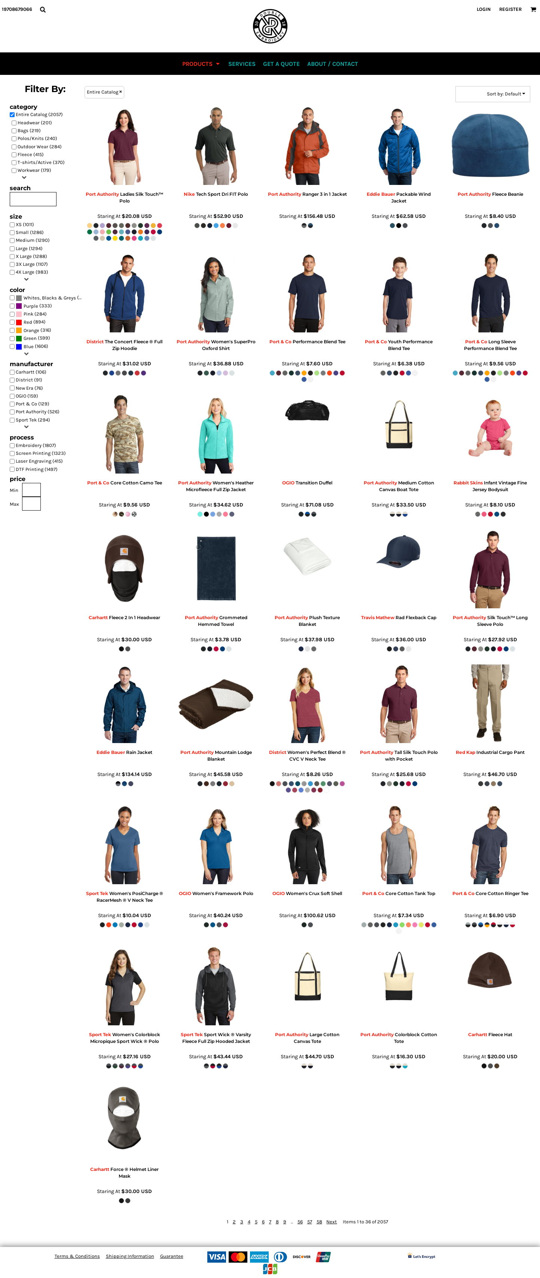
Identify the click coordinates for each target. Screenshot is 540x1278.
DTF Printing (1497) (37, 469)
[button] (43, 9)
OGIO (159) (27, 396)
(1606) (32, 346)
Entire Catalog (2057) (39, 114)
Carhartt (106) (31, 372)
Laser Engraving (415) (39, 461)
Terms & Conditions (77, 1256)
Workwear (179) (34, 170)
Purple (31, 306)
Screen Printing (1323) (41, 453)
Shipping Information (130, 1256)
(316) (33, 330)
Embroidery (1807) (36, 445)
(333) (34, 306)
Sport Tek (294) (33, 420)
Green (30, 338)
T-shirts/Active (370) (41, 162)
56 (300, 1221)
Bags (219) (29, 130)
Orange (31, 330)
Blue (29, 346)
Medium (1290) (33, 240)
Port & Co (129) (32, 404)
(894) (31, 322)
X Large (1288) (31, 256)
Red (28, 322)
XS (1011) (25, 224)
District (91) (29, 380)
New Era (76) (29, 388)
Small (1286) (30, 232)
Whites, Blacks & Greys (50, 298)
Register (510, 9)
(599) (33, 339)
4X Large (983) (32, 272)
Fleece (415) (31, 154)
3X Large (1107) (32, 264)
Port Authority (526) (38, 411)
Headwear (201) (35, 122)
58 (319, 1221)
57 (309, 1221)
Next (331, 1221)
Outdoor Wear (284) (40, 146)
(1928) (51, 298)
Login (484, 9)
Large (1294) (29, 248)
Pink (28, 314)
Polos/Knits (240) (37, 138)
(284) (31, 314)
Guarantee (171, 1256)
